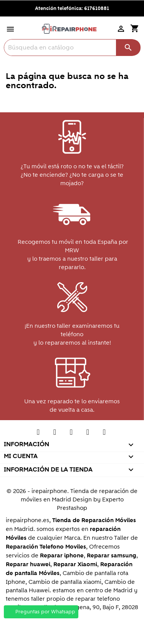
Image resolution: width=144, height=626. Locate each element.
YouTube (54, 434)
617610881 (96, 8)
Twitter (38, 434)
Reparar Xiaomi (75, 564)
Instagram (104, 434)
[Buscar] (72, 47)
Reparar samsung (111, 556)
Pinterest (71, 434)
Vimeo (87, 434)
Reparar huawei (28, 564)
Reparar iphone (62, 556)
